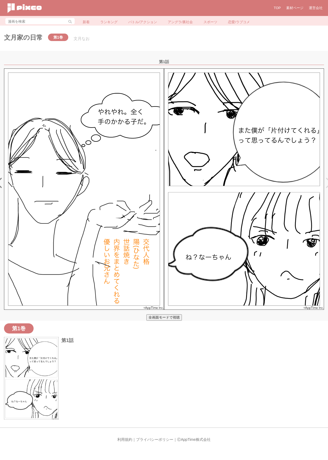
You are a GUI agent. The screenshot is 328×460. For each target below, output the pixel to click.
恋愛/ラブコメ (239, 22)
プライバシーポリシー (154, 439)
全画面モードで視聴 (164, 317)
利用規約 (124, 439)
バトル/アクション (142, 22)
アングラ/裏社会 (180, 22)
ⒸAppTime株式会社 (194, 439)
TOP (277, 8)
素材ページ (294, 8)
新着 (86, 22)
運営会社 (316, 8)
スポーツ (210, 22)
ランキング (109, 22)
